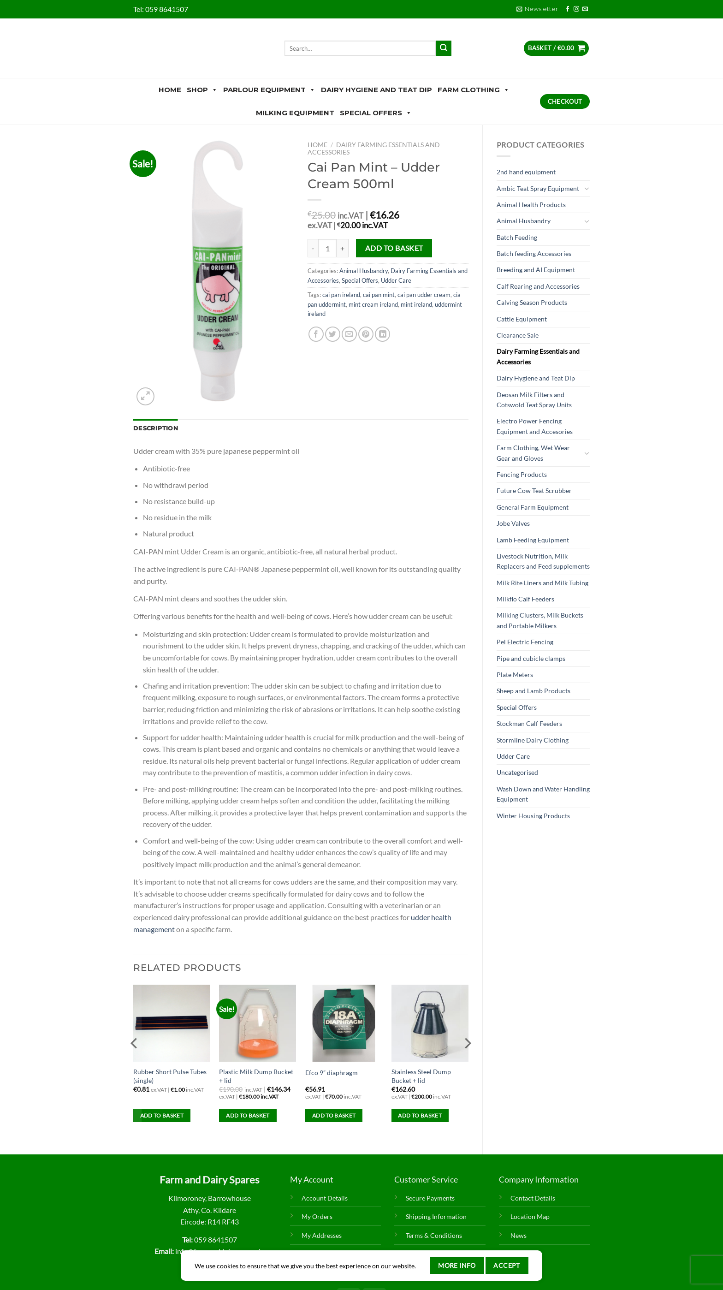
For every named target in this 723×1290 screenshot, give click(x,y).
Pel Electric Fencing (525, 642)
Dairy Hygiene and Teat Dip (376, 89)
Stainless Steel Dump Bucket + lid (421, 1076)
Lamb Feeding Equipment (533, 540)
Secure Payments (430, 1198)
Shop (202, 89)
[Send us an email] (585, 9)
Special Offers (376, 113)
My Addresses (322, 1235)
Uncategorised (517, 772)
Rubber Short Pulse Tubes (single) (170, 1076)
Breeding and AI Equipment (536, 269)
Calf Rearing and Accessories (538, 286)
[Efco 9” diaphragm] (343, 1023)
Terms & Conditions (434, 1235)
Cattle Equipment (522, 319)
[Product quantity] (327, 248)
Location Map (530, 1216)
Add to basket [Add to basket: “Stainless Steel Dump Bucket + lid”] (420, 1115)
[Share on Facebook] (316, 334)
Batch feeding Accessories (534, 253)
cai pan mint (379, 294)
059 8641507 (166, 9)
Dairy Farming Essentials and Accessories (538, 356)
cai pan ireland (341, 294)
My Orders (317, 1216)
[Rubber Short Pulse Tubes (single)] (171, 1023)
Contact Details (532, 1198)
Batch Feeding (517, 237)
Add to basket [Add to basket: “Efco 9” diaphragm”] (334, 1115)
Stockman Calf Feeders (529, 723)
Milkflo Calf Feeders (525, 599)
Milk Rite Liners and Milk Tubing (542, 583)
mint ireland (416, 304)
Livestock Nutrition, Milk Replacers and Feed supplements (543, 561)
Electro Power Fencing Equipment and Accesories (535, 426)
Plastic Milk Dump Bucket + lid (256, 1076)
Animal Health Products (531, 204)
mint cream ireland (373, 304)
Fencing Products (522, 474)
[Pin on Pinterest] (365, 334)
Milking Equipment (295, 112)
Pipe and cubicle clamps (531, 658)
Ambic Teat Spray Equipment (538, 188)
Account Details (325, 1198)
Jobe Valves (513, 523)
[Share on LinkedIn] (382, 334)
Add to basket (394, 248)
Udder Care (513, 756)
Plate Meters (515, 674)
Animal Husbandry (524, 221)
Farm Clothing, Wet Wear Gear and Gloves (533, 453)
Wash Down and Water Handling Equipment (543, 794)
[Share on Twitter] (332, 334)
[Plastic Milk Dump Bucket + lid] (257, 1023)
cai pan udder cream (423, 294)
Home (170, 89)
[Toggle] (586, 189)
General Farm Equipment (533, 507)
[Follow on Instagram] (576, 9)
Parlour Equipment (269, 89)
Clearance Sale (518, 335)
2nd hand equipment (526, 172)
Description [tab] (155, 428)
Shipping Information (436, 1216)
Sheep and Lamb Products (533, 691)
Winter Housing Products (533, 816)
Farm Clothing (474, 89)
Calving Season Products (532, 302)
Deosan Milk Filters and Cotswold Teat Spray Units (534, 400)
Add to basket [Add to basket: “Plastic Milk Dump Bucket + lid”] (248, 1115)
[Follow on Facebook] (567, 9)
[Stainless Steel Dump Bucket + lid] (429, 1023)
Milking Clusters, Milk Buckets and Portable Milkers (540, 620)
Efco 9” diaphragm (331, 1072)
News (518, 1235)
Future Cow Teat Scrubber (534, 490)
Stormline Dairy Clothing (533, 740)
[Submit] (443, 48)
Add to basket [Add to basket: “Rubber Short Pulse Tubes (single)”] (162, 1115)
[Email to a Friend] (349, 334)
